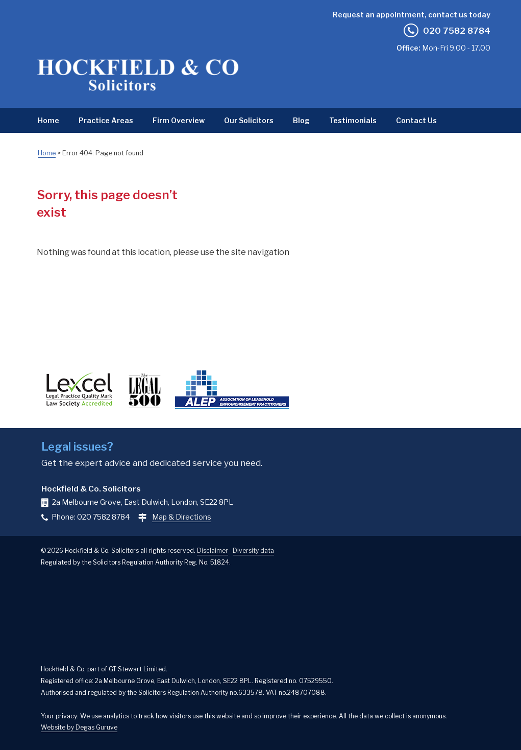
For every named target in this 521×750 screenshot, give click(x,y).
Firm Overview (179, 120)
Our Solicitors (249, 120)
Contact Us (416, 120)
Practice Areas (106, 120)
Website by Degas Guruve (79, 727)
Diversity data (253, 550)
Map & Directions (181, 516)
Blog (301, 120)
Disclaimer (212, 550)
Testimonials (353, 120)
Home (48, 120)
